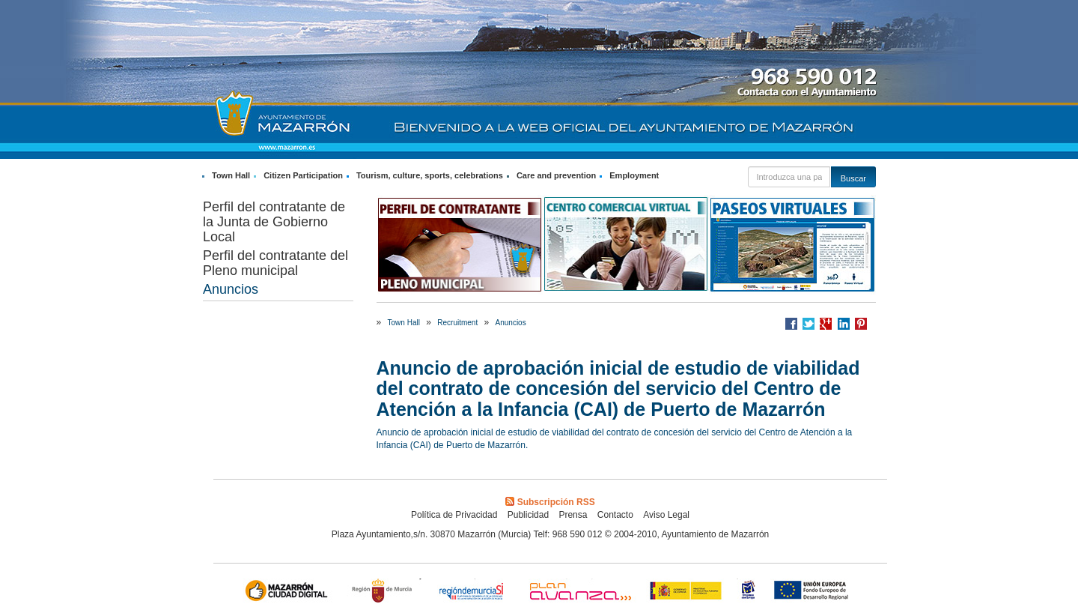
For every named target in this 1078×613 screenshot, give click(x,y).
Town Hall (231, 175)
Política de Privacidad (454, 515)
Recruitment (457, 322)
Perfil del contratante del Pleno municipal (275, 263)
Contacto (615, 515)
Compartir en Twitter (808, 324)
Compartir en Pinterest (861, 324)
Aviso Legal (666, 515)
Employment (634, 175)
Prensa (572, 515)
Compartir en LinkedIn (844, 324)
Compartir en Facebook (791, 324)
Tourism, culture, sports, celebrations (429, 175)
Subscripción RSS (549, 502)
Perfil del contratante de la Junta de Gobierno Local (274, 221)
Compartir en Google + (826, 324)
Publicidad (528, 515)
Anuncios (230, 289)
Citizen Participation (303, 175)
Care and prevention (556, 175)
